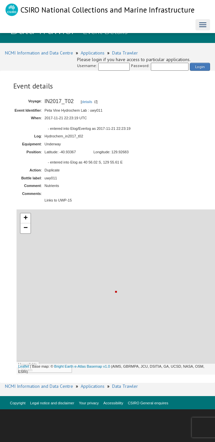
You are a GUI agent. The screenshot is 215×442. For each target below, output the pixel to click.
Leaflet (23, 366)
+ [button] (25, 218)
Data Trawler (125, 53)
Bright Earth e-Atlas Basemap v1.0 (82, 366)
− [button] (25, 228)
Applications (93, 53)
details (87, 102)
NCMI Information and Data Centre (39, 53)
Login (200, 66)
